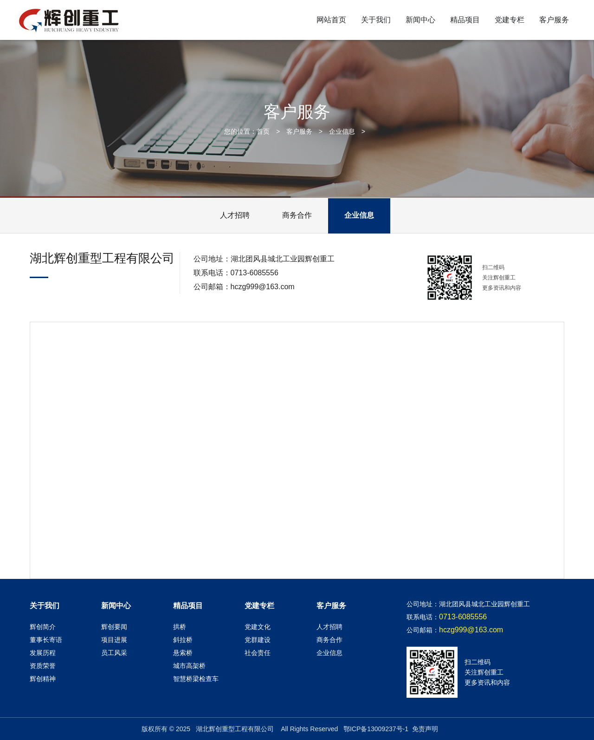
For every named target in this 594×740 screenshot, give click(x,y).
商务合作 (297, 215)
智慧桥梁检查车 (196, 678)
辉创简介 (43, 626)
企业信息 (342, 131)
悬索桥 (183, 652)
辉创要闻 (114, 626)
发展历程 (43, 652)
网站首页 (331, 20)
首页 (263, 131)
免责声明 (425, 729)
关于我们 (376, 20)
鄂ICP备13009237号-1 (375, 729)
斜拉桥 (183, 639)
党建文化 (258, 626)
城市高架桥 (189, 665)
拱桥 (179, 626)
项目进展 (114, 639)
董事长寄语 (46, 639)
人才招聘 (235, 215)
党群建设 (258, 639)
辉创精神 (43, 678)
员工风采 (114, 652)
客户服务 (554, 20)
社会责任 (258, 652)
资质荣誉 (43, 665)
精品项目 (465, 20)
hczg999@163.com (263, 287)
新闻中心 (420, 20)
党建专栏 (509, 20)
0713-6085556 (254, 273)
